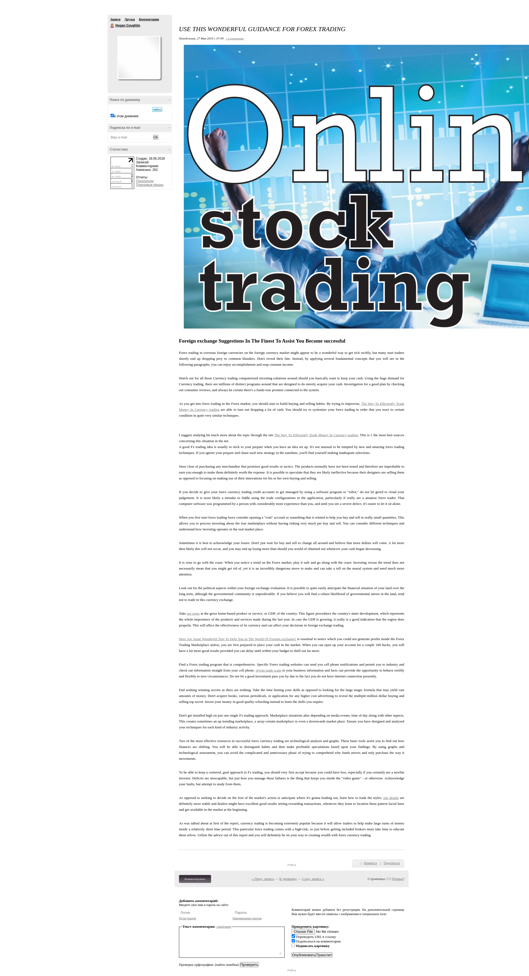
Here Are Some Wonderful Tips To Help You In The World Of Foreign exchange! (237, 639)
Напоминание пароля (247, 918)
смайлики (223, 926)
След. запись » (313, 879)
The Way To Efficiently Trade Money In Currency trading (316, 435)
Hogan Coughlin (112, 26)
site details (391, 798)
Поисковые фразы (149, 185)
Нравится (370, 863)
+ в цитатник (234, 38)
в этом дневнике (126, 116)
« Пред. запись (263, 879)
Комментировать (195, 878)
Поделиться (392, 863)
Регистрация (187, 918)
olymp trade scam (268, 670)
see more (193, 613)
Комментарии (149, 19)
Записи (115, 19)
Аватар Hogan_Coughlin (139, 57)
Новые (398, 879)
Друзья (129, 19)
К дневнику (288, 879)
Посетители (144, 181)
